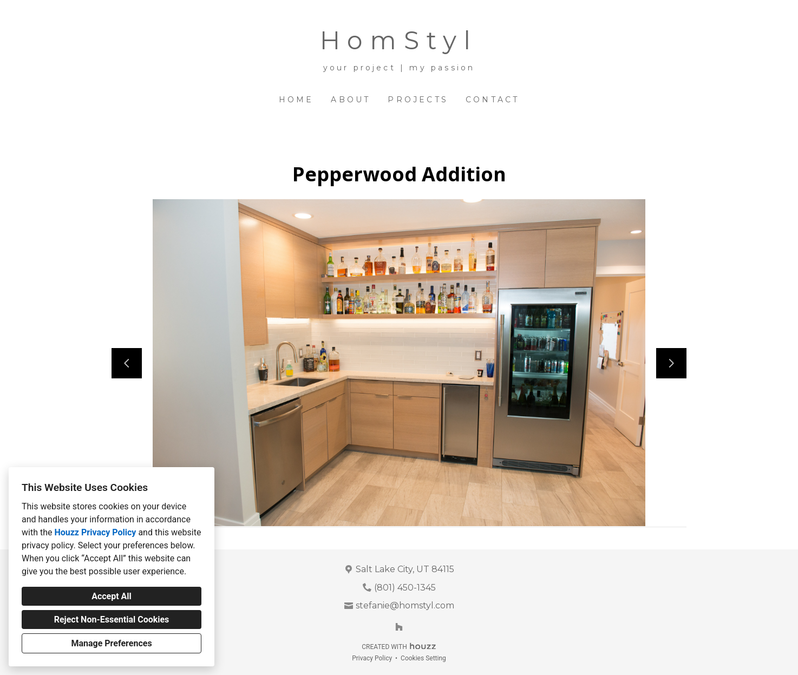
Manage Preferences (111, 643)
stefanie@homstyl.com (405, 605)
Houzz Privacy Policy (95, 532)
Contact (492, 99)
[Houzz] (399, 627)
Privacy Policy (372, 658)
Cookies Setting (423, 658)
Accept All (111, 596)
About (350, 99)
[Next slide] (671, 363)
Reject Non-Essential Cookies (111, 619)
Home (296, 99)
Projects (418, 99)
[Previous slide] (127, 363)
